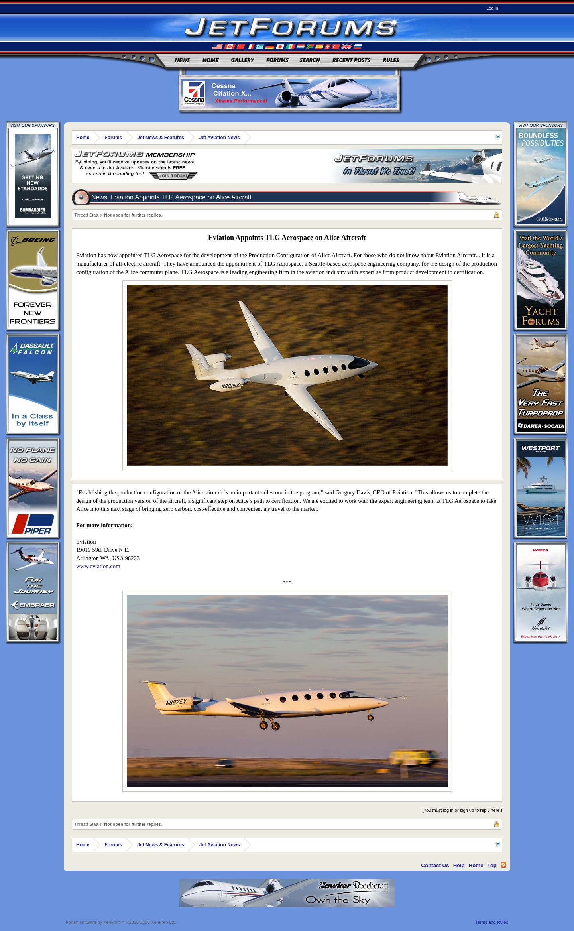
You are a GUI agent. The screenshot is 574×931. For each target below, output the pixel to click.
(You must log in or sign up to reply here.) (462, 810)
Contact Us (435, 865)
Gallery (242, 60)
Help (459, 865)
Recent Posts (351, 60)
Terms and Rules (491, 922)
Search (310, 60)
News (182, 60)
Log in (492, 8)
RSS (503, 865)
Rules (391, 60)
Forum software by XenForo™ (121, 922)
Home (210, 60)
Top (492, 865)
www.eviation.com (98, 566)
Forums (277, 60)
